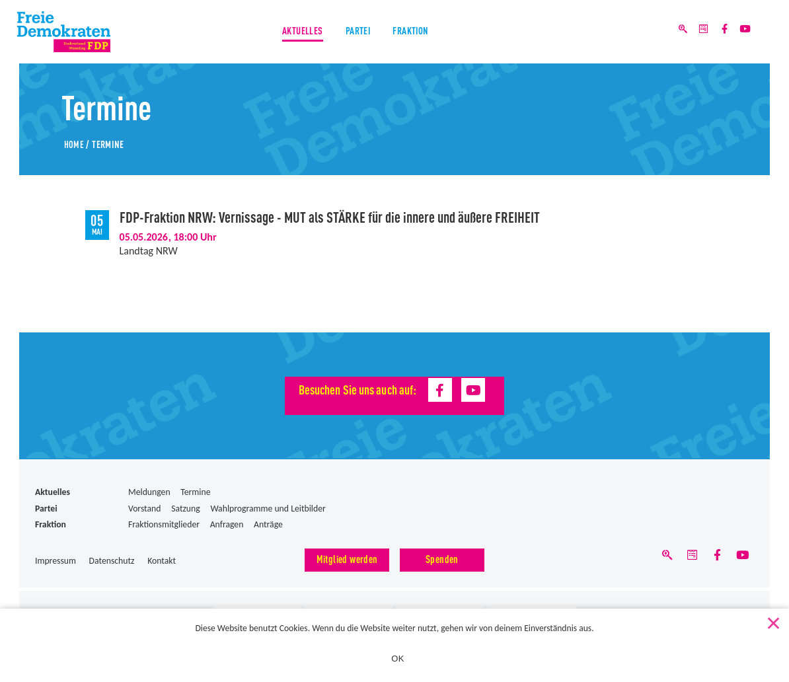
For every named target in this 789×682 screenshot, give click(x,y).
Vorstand (144, 508)
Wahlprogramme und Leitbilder (267, 508)
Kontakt (161, 560)
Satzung (185, 508)
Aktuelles (299, 33)
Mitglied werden (347, 559)
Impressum (55, 560)
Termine (195, 492)
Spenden (442, 559)
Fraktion (413, 33)
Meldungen (149, 492)
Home (74, 144)
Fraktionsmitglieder (164, 524)
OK (397, 658)
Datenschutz (112, 560)
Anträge (268, 524)
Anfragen (227, 524)
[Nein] (772, 619)
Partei (357, 33)
